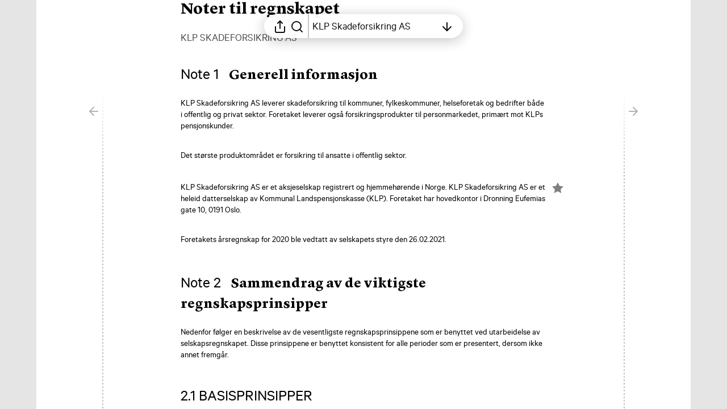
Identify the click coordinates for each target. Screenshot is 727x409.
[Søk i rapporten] (297, 26)
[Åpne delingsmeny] (280, 26)
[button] (288, 75)
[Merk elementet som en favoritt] (558, 188)
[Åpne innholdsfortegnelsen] (374, 26)
